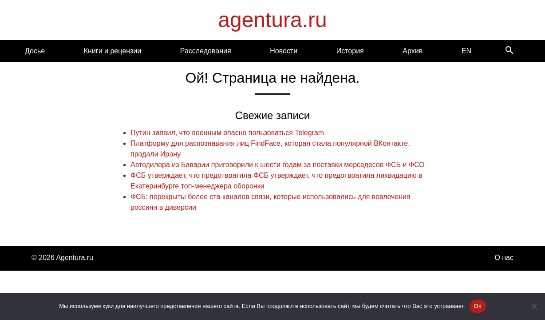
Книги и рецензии (112, 51)
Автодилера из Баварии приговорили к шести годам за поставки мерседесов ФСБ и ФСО (277, 164)
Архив (413, 51)
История (350, 51)
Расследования (205, 51)
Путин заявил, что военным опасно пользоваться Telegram (227, 132)
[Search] (509, 51)
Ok (478, 306)
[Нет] (533, 306)
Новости (283, 51)
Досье (35, 51)
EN (466, 51)
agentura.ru (272, 20)
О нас (503, 257)
